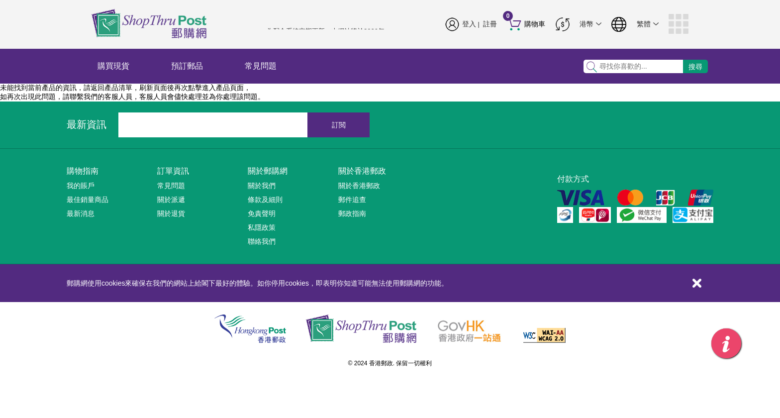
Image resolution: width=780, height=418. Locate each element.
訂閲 (339, 125)
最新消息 (81, 213)
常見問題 (261, 66)
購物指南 (82, 171)
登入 (469, 24)
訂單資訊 (173, 171)
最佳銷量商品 (87, 200)
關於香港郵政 (362, 171)
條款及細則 (265, 200)
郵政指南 (352, 213)
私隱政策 (262, 227)
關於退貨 (171, 213)
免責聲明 (262, 213)
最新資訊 (86, 124)
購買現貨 (113, 66)
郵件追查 (352, 200)
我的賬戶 (81, 186)
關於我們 (262, 186)
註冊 (490, 24)
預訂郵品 (187, 66)
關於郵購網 (268, 171)
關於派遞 (171, 200)
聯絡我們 (262, 241)
